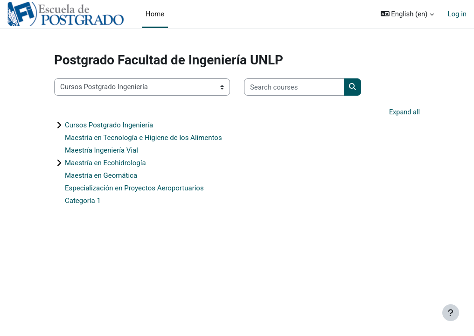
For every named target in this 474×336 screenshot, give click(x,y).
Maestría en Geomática (101, 175)
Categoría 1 (83, 200)
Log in (457, 14)
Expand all (404, 112)
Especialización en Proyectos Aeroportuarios (134, 188)
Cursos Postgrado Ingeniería (109, 125)
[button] (407, 14)
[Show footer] (450, 312)
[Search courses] (294, 86)
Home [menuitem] (155, 14)
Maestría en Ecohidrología (105, 163)
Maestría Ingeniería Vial (101, 150)
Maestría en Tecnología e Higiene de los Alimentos (143, 137)
